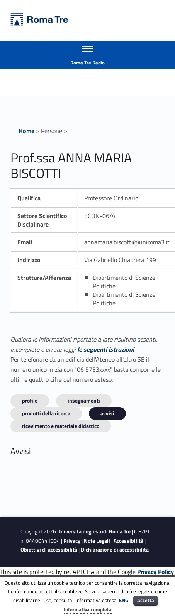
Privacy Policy (155, 571)
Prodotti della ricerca (46, 413)
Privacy (71, 540)
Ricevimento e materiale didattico (60, 426)
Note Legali (97, 540)
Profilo (29, 400)
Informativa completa (88, 609)
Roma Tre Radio (87, 62)
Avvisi (107, 413)
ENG (123, 600)
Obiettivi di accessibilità (48, 549)
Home (26, 130)
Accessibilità (128, 540)
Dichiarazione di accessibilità (115, 549)
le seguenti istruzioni (105, 349)
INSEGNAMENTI (84, 400)
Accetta (145, 600)
